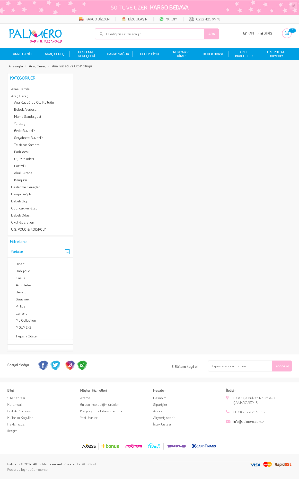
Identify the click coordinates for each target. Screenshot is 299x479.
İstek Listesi (162, 424)
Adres (157, 411)
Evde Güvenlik (24, 130)
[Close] (293, 5)
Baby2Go (23, 271)
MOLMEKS (24, 327)
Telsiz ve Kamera (27, 144)
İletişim (12, 430)
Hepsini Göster (27, 336)
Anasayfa (16, 66)
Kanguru (20, 180)
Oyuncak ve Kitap (24, 208)
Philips (20, 306)
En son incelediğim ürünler (99, 404)
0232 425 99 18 (204, 19)
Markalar (17, 251)
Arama (85, 398)
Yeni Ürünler (88, 417)
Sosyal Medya (18, 364)
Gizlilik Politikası (19, 411)
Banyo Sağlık (21, 194)
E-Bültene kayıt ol (184, 366)
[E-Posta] (244, 366)
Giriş (266, 33)
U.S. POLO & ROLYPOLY (28, 229)
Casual (21, 278)
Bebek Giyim (20, 201)
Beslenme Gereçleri (26, 187)
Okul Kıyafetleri (22, 222)
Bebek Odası (20, 215)
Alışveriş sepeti (164, 417)
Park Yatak (21, 151)
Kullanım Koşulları (20, 417)
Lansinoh (22, 313)
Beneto (21, 292)
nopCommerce (37, 469)
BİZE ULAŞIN (134, 19)
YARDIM (168, 19)
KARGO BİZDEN (94, 19)
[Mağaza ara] (157, 33)
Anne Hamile (20, 89)
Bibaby (21, 264)
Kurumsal (14, 404)
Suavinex (22, 299)
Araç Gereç (19, 96)
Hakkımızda (16, 424)
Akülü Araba (23, 173)
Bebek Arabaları (26, 109)
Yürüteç (19, 123)
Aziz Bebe (23, 285)
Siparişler (160, 404)
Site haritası (16, 398)
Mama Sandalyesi (27, 116)
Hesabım (159, 398)
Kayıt (249, 33)
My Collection (26, 320)
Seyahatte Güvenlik (28, 137)
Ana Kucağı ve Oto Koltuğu (34, 102)
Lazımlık (20, 165)
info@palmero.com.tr (248, 421)
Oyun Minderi (24, 158)
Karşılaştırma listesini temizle (101, 411)
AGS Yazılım (90, 464)
